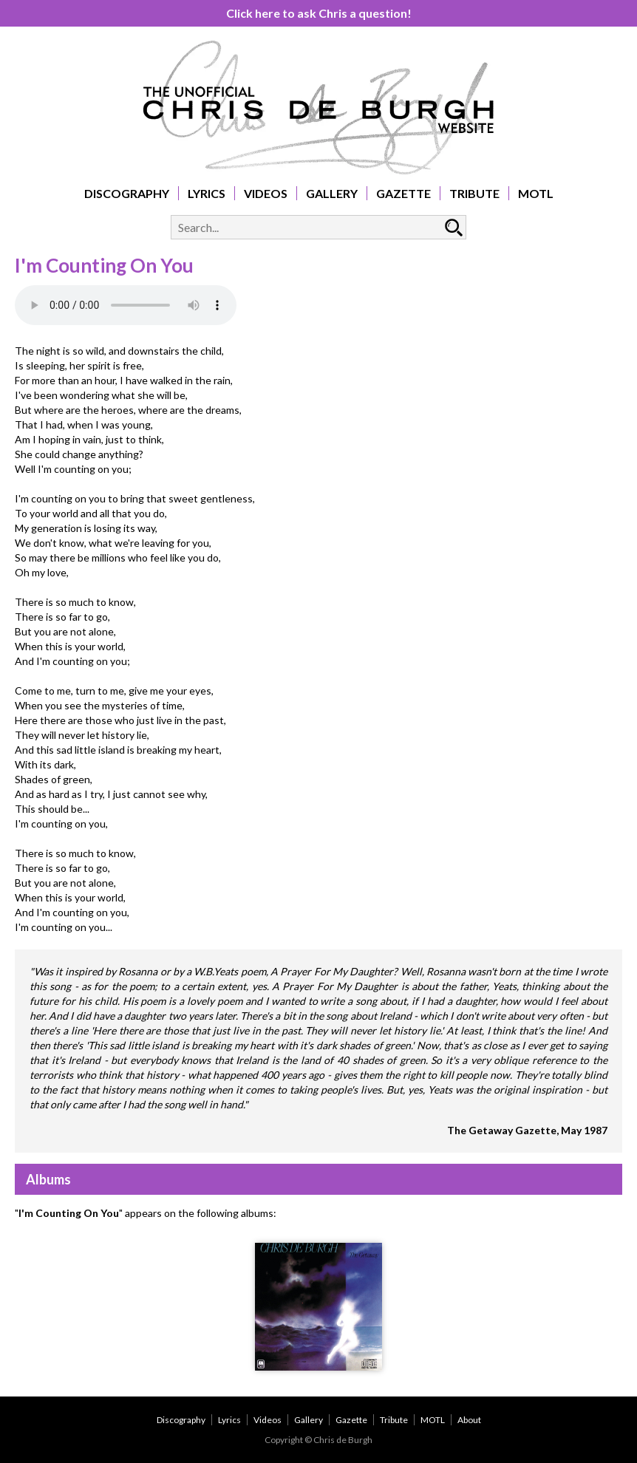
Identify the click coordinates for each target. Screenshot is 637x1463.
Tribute (474, 193)
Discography (126, 193)
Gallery (332, 193)
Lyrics (206, 193)
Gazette (403, 193)
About (469, 1419)
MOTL (535, 193)
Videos (265, 193)
